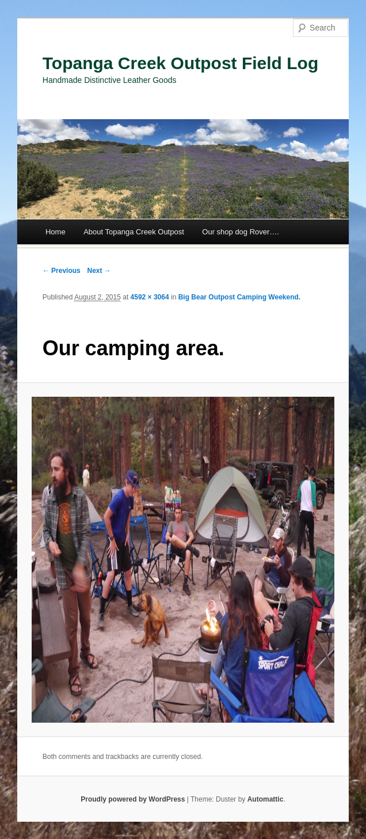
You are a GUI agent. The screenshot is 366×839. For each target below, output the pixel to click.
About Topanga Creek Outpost (133, 231)
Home (55, 231)
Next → (98, 271)
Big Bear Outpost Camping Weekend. (239, 297)
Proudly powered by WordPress (133, 799)
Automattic (265, 799)
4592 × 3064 (150, 297)
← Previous (62, 271)
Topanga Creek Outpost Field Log (180, 63)
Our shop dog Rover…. (240, 231)
